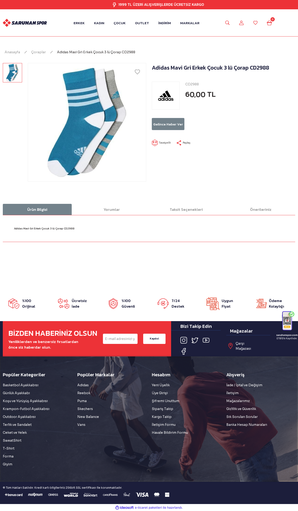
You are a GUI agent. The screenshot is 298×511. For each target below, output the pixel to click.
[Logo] (25, 23)
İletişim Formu (164, 425)
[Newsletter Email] (120, 339)
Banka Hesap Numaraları (246, 425)
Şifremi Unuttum (165, 401)
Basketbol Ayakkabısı (20, 385)
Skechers (85, 409)
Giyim (7, 464)
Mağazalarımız (238, 401)
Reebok (83, 393)
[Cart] (273, 23)
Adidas (83, 385)
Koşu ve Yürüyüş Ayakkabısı (25, 401)
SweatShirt (12, 440)
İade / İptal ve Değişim (244, 385)
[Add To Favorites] (137, 72)
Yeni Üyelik (161, 385)
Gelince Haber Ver (186, 124)
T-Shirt (8, 448)
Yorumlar (112, 209)
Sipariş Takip (162, 409)
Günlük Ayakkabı (16, 393)
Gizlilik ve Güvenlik (241, 409)
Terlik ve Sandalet (17, 425)
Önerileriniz (260, 209)
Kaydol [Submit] (154, 338)
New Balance (88, 417)
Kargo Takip (162, 417)
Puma (82, 401)
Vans (81, 425)
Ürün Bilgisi (37, 209)
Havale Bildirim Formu (170, 432)
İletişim (232, 393)
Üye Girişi (160, 393)
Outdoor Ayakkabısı (19, 417)
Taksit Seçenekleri (186, 209)
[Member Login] (240, 23)
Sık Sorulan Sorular (242, 417)
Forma (8, 456)
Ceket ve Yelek (15, 432)
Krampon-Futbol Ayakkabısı (26, 409)
